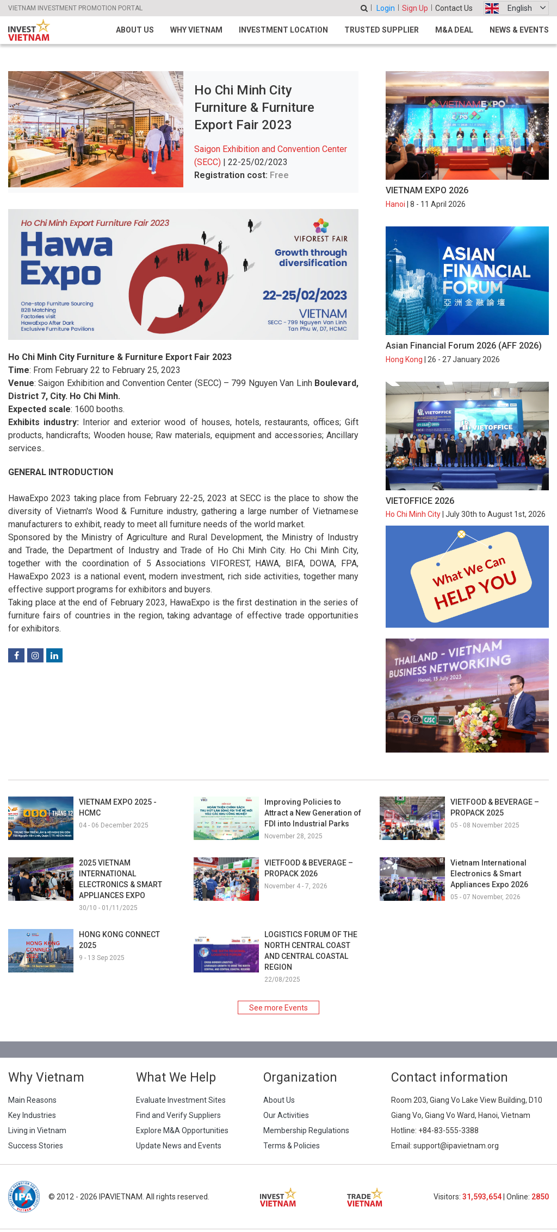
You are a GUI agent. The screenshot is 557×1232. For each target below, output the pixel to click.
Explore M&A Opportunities (182, 1130)
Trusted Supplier (381, 30)
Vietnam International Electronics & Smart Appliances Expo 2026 (489, 873)
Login (385, 8)
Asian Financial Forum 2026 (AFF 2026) (464, 345)
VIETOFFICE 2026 (420, 501)
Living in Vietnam (37, 1130)
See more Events (278, 1007)
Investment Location (283, 30)
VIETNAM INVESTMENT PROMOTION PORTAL (75, 8)
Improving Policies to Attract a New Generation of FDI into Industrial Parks (312, 813)
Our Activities (286, 1115)
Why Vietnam (196, 30)
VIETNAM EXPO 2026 (427, 190)
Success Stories (35, 1145)
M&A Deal (454, 30)
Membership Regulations (306, 1130)
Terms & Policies (291, 1145)
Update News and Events (178, 1145)
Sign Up (415, 8)
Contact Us (454, 8)
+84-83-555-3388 (448, 1130)
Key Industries (32, 1115)
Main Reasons (32, 1100)
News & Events (519, 30)
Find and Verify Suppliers (178, 1115)
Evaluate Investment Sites (181, 1100)
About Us (135, 30)
